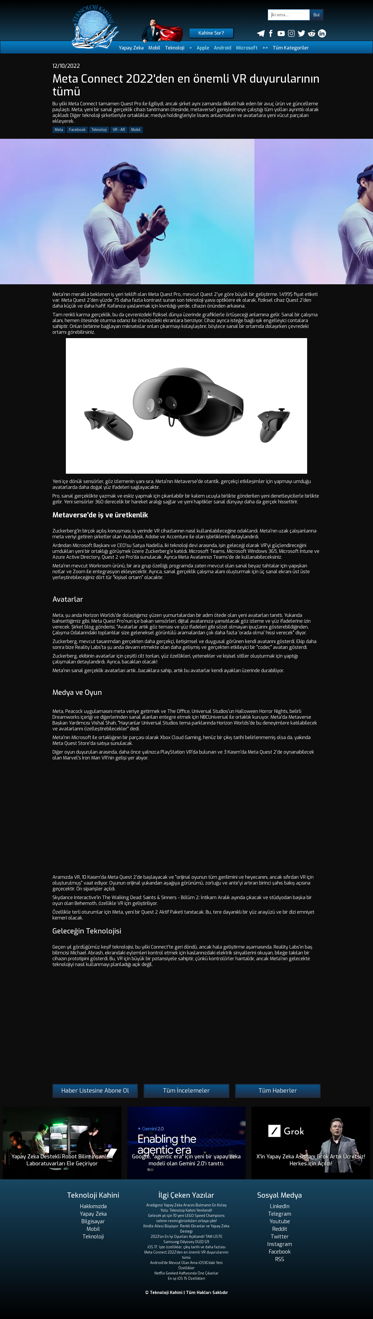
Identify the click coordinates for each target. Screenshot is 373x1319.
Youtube (280, 1221)
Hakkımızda (93, 1206)
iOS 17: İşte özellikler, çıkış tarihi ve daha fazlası (186, 1247)
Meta (59, 129)
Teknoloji (174, 48)
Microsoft (247, 48)
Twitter (280, 1236)
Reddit (279, 1229)
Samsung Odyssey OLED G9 (186, 1242)
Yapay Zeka (131, 48)
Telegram (279, 1213)
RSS (279, 1259)
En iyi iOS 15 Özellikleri (186, 1278)
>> (265, 48)
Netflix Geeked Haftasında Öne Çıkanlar (186, 1273)
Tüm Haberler (277, 1091)
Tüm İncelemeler (186, 1091)
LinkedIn (279, 1206)
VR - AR (119, 129)
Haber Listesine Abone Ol (95, 1091)
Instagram (279, 1244)
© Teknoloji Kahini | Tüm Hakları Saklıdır (186, 1292)
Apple (203, 48)
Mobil (154, 48)
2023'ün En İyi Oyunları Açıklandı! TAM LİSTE (186, 1236)
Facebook (77, 129)
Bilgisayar (93, 1221)
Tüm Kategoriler (291, 48)
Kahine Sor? (211, 33)
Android (222, 48)
